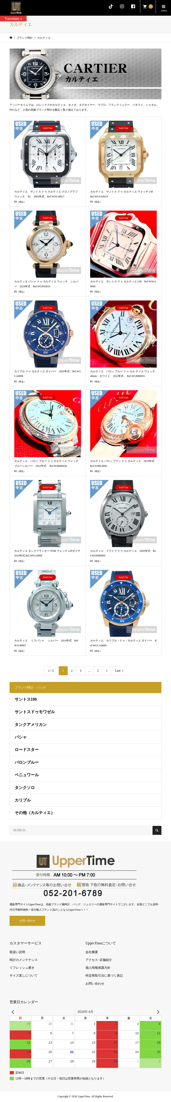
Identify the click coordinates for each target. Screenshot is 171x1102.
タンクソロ (25, 787)
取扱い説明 (17, 952)
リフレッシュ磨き (22, 967)
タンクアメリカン (31, 724)
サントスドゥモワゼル (35, 712)
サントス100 (26, 699)
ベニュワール (27, 775)
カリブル (23, 800)
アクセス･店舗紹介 (99, 960)
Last (117, 670)
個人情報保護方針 (98, 967)
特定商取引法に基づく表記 (104, 975)
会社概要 (92, 952)
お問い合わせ (27, 920)
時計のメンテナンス (24, 960)
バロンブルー (27, 762)
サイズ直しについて (24, 975)
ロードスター (27, 749)
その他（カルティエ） (35, 812)
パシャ (21, 737)
